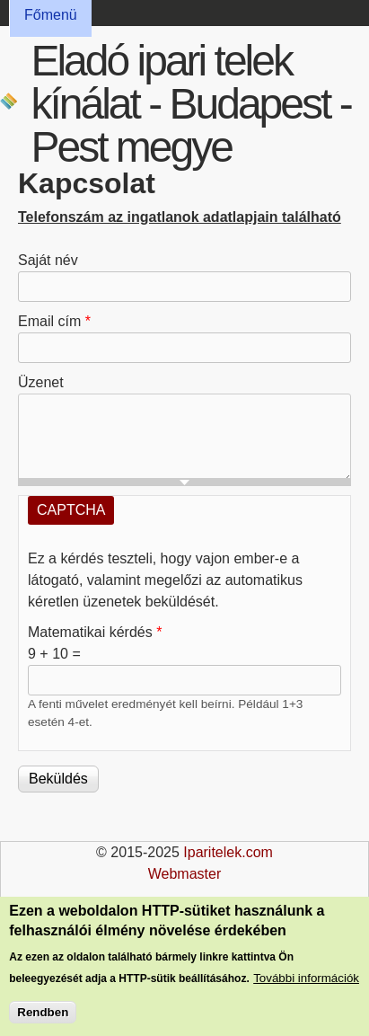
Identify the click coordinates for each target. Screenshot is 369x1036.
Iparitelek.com (228, 852)
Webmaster (185, 873)
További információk (306, 982)
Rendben (42, 1016)
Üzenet (41, 382)
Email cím (54, 321)
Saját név (48, 260)
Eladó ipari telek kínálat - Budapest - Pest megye (190, 104)
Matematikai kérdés (95, 632)
